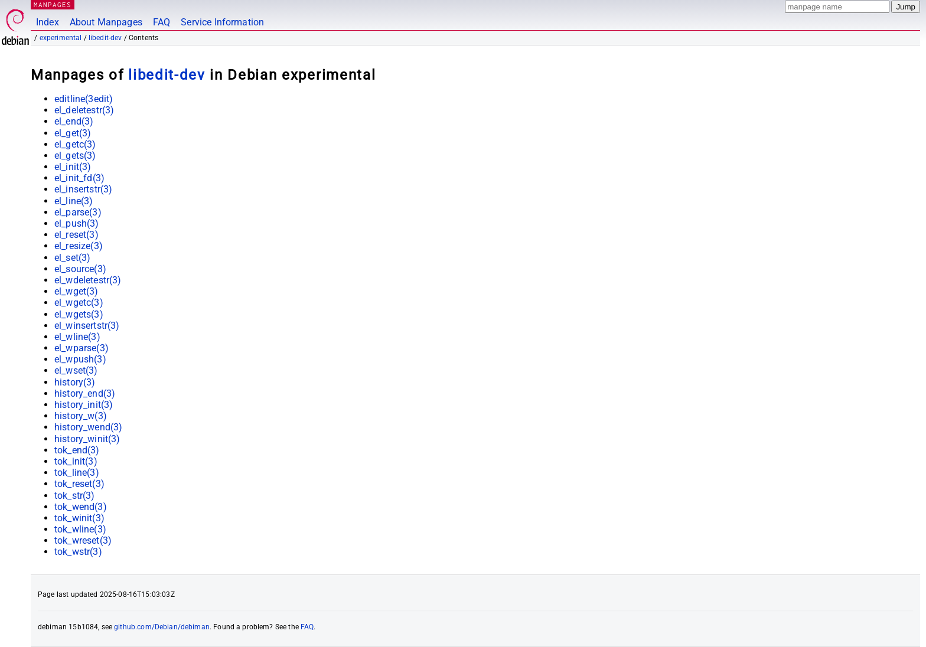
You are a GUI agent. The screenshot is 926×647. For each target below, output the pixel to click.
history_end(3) (84, 393)
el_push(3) (76, 223)
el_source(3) (80, 269)
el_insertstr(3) (83, 189)
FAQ (161, 22)
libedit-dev (105, 38)
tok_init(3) (75, 461)
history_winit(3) (87, 439)
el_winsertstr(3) (86, 325)
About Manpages (106, 22)
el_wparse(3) (81, 348)
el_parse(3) (78, 212)
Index (47, 22)
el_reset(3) (76, 234)
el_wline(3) (77, 336)
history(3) (75, 382)
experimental (61, 38)
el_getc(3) (75, 144)
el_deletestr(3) (84, 110)
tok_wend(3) (80, 506)
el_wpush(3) (80, 359)
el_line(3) (73, 201)
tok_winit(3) (79, 518)
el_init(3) (73, 166)
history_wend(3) (88, 427)
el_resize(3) (78, 245)
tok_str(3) (74, 495)
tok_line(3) (76, 472)
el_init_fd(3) (79, 178)
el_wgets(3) (78, 314)
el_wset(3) (76, 370)
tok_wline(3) (80, 529)
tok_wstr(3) (78, 551)
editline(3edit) (83, 98)
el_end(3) (73, 121)
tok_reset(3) (79, 483)
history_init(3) (83, 404)
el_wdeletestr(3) (87, 280)
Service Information (222, 22)
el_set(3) (72, 257)
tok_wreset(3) (83, 540)
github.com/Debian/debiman (162, 627)
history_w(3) (80, 415)
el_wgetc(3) (78, 302)
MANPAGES (52, 4)
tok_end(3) (77, 450)
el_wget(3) (76, 291)
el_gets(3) (75, 155)
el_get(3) (72, 133)
